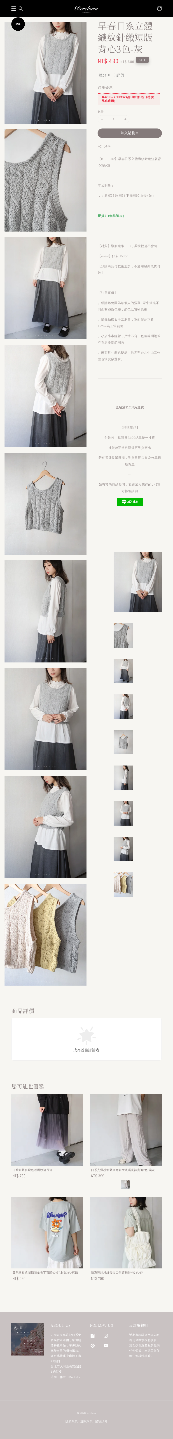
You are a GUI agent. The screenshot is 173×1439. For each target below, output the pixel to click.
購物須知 (101, 1421)
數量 (101, 112)
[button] (14, 9)
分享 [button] (104, 146)
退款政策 (86, 1421)
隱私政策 (71, 1421)
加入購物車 (130, 133)
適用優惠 (105, 87)
